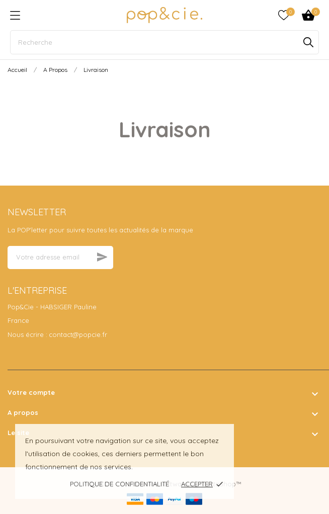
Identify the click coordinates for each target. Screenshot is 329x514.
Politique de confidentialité (119, 484)
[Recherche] (164, 42)
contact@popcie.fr (78, 334)
